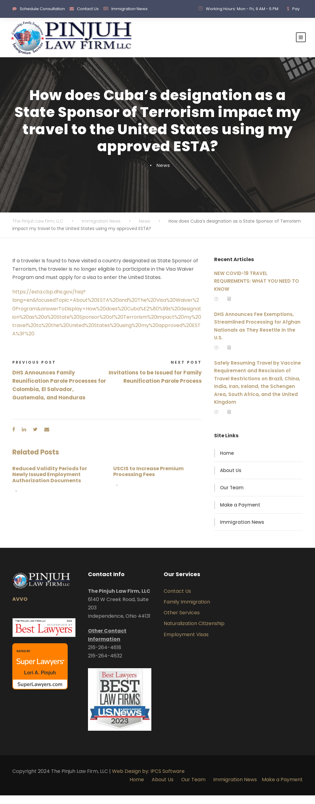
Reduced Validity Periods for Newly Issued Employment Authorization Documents (49, 483)
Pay (296, 9)
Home (227, 462)
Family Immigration (187, 610)
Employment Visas (186, 642)
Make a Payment (240, 513)
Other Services (182, 621)
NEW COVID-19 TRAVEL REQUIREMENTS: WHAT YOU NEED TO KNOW (256, 290)
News (163, 174)
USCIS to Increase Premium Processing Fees (148, 480)
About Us (230, 479)
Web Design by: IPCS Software (148, 779)
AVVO (19, 607)
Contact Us (88, 9)
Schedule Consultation (42, 9)
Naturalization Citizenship (194, 632)
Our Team (232, 496)
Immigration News (129, 9)
